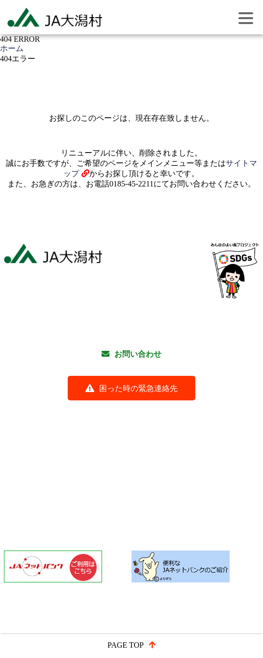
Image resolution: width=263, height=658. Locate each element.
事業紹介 (121, 475)
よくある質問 (120, 415)
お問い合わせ (137, 354)
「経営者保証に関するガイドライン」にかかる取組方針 (121, 520)
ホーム (12, 48)
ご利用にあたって (54, 430)
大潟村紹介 (234, 475)
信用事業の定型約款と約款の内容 (82, 490)
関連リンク (190, 430)
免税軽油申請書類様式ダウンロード (86, 505)
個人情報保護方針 (194, 415)
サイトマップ (128, 430)
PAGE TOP (125, 645)
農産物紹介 (176, 475)
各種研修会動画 (50, 415)
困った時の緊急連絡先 (138, 388)
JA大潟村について (55, 475)
